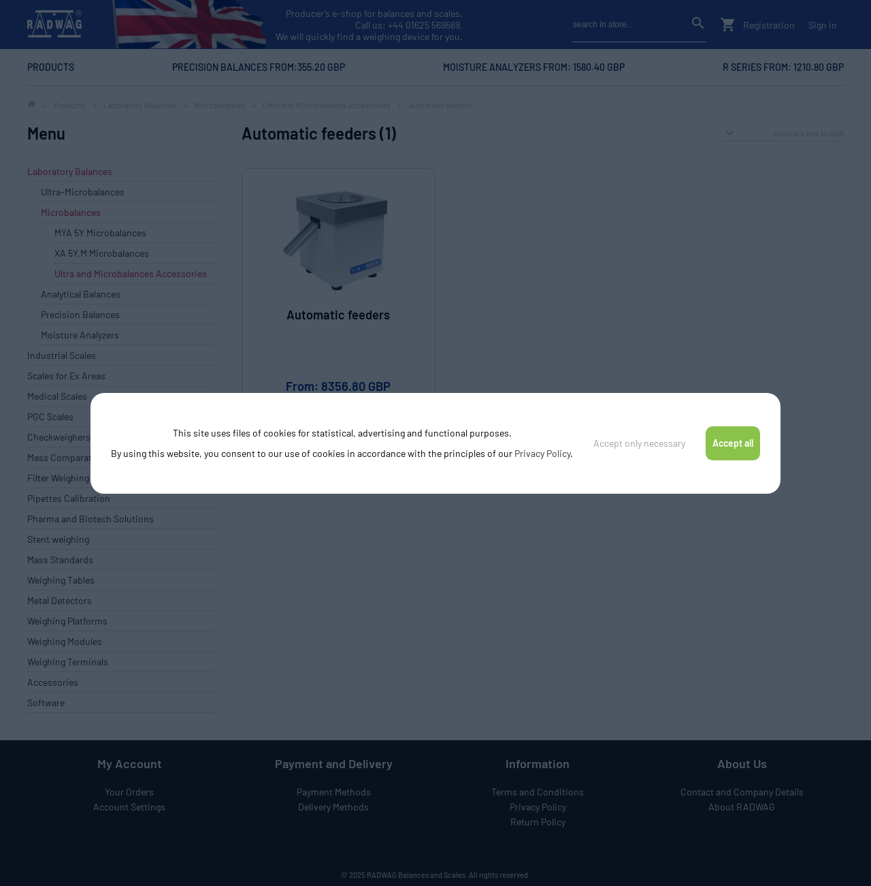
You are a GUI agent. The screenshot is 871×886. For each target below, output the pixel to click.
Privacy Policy (542, 453)
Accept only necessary (639, 443)
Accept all (732, 443)
